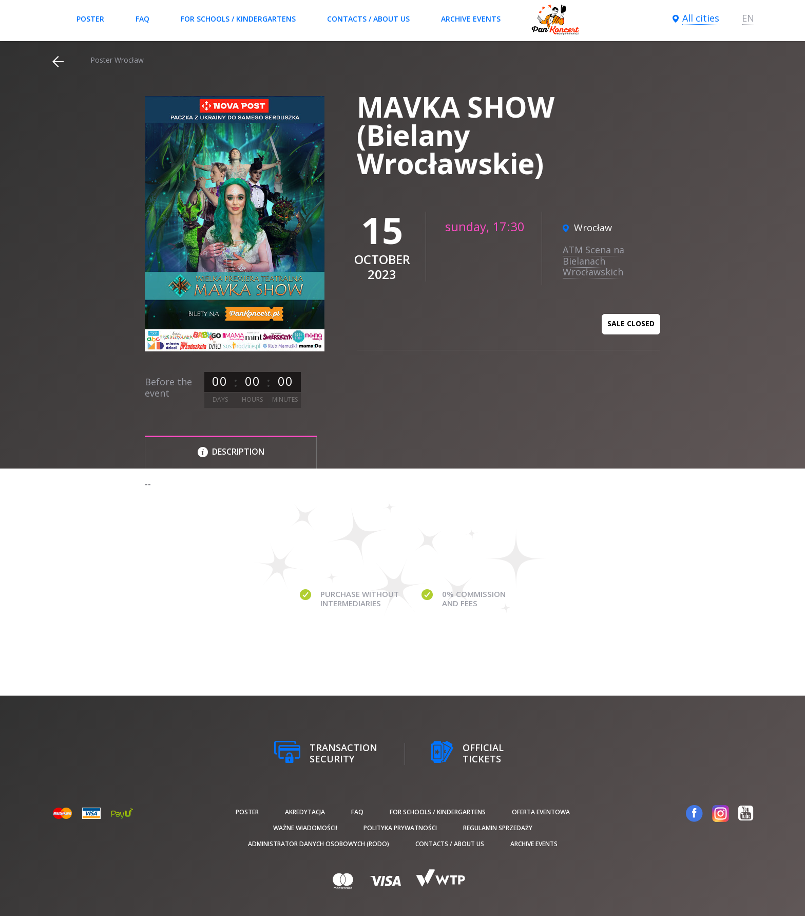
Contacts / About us (368, 19)
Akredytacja (305, 812)
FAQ (142, 19)
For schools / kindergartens (238, 19)
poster (90, 19)
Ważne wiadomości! (305, 828)
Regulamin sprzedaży (497, 828)
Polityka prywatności (400, 828)
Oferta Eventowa (541, 812)
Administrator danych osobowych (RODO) (318, 843)
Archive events (471, 19)
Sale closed (631, 323)
